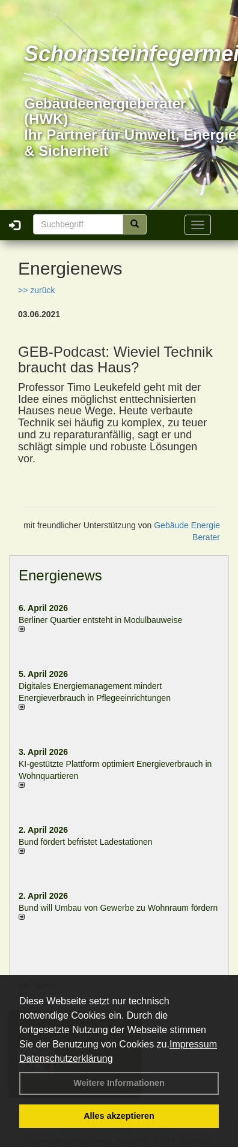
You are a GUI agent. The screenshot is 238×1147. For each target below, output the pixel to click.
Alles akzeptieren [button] (119, 1116)
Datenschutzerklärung (66, 1058)
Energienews (60, 575)
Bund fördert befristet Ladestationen (86, 842)
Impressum (193, 1044)
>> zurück (36, 290)
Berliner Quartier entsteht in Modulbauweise (100, 620)
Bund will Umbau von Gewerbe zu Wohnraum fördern (118, 908)
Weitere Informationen (119, 1083)
